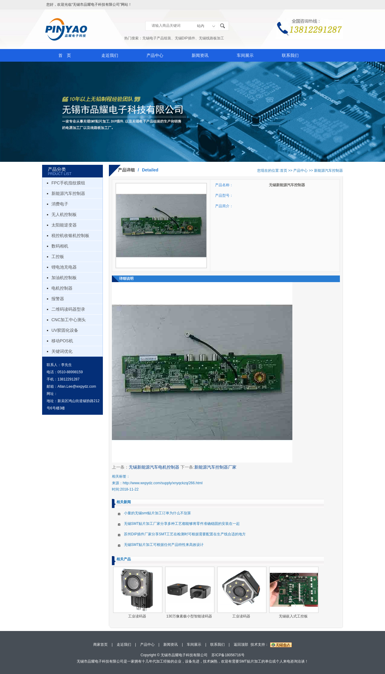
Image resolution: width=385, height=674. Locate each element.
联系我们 (290, 55)
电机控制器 (61, 288)
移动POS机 (62, 340)
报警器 (57, 298)
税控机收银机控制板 (70, 235)
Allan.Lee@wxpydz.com (76, 386)
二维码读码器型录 (68, 309)
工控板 (57, 256)
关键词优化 (61, 351)
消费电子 (59, 204)
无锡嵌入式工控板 (293, 616)
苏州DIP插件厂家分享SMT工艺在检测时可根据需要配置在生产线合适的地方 (185, 534)
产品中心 (154, 55)
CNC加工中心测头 (68, 319)
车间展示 (245, 55)
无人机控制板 (64, 214)
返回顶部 (241, 644)
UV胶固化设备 (64, 330)
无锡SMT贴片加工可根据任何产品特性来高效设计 (164, 545)
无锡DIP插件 (185, 38)
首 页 (64, 55)
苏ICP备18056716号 (227, 655)
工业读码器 (137, 616)
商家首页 (100, 644)
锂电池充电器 (64, 267)
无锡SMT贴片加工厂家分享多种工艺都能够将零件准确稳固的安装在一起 (182, 524)
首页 (283, 170)
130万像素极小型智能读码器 (189, 616)
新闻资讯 (200, 55)
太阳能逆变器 (64, 225)
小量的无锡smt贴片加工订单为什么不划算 (157, 513)
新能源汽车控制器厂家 (215, 467)
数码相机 (59, 246)
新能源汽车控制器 (68, 193)
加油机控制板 (64, 277)
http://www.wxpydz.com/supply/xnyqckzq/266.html (162, 483)
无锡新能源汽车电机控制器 (154, 467)
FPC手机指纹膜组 (68, 182)
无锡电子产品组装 (156, 38)
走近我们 (109, 55)
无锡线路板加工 (211, 38)
